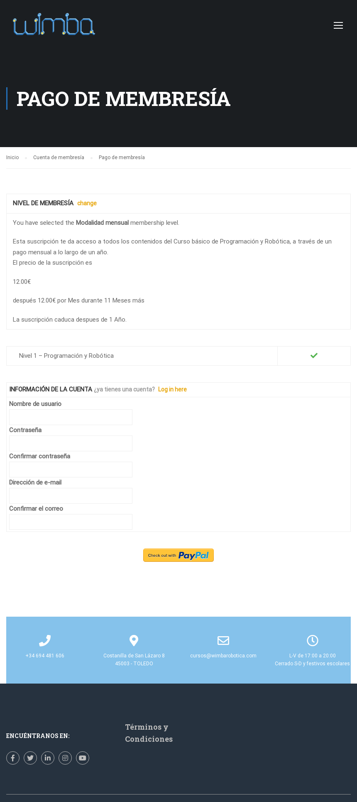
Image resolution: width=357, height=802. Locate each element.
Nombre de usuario (35, 404)
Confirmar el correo (36, 508)
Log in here (172, 389)
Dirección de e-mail (35, 482)
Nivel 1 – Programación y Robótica (66, 355)
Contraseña (25, 430)
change (87, 203)
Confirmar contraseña (39, 456)
